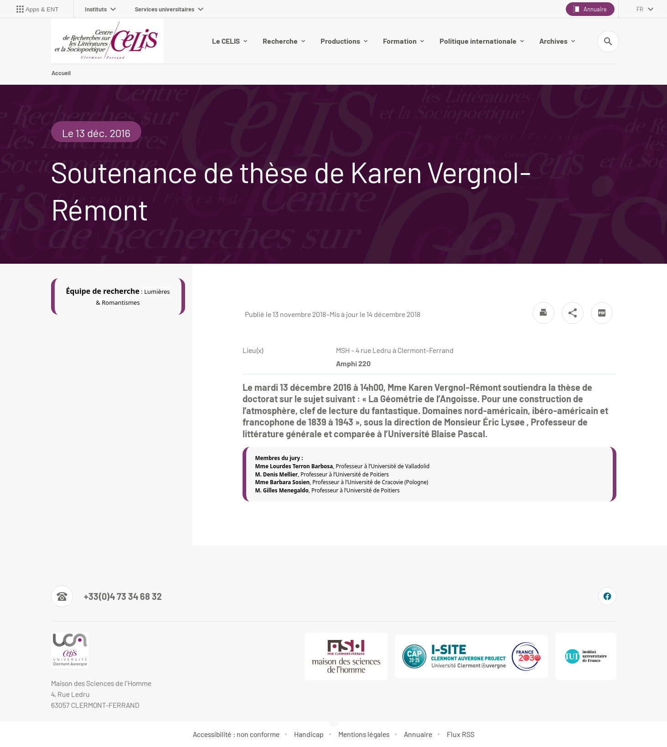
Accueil (61, 73)
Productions (344, 40)
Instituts (100, 9)
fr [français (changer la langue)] (639, 9)
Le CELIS (229, 40)
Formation (403, 40)
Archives (557, 40)
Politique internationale (481, 40)
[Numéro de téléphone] (106, 596)
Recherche (284, 40)
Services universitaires (169, 9)
